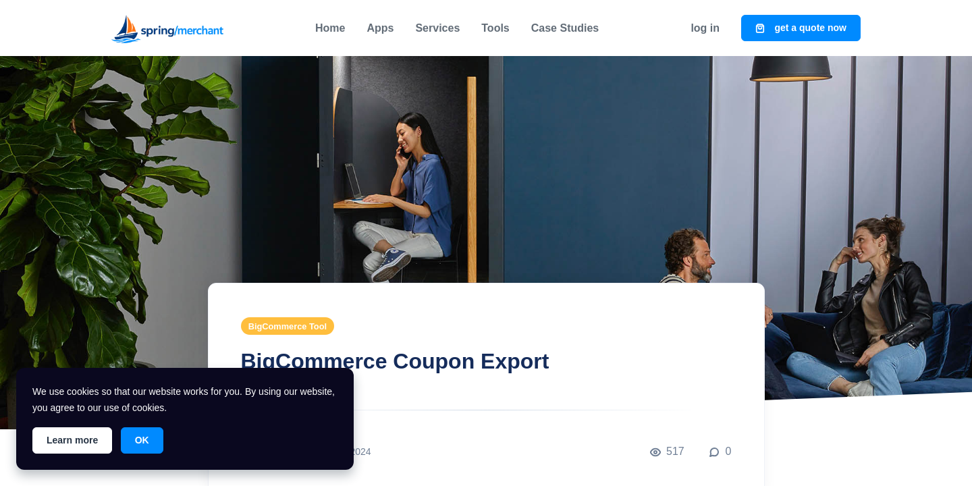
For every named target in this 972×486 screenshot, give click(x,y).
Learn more (72, 440)
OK (142, 440)
